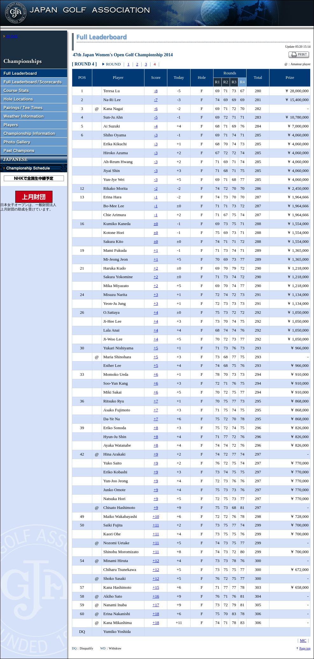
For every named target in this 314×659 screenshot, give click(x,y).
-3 (155, 135)
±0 (156, 223)
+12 (156, 560)
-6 (155, 108)
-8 (155, 90)
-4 (155, 126)
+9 (156, 454)
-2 (155, 188)
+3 (156, 294)
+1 (156, 250)
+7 (156, 401)
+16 (156, 596)
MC (303, 640)
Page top (305, 648)
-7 (155, 99)
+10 (156, 516)
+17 (156, 604)
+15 (156, 587)
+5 (156, 348)
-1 (155, 197)
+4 (156, 312)
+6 (156, 374)
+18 (156, 613)
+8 (156, 427)
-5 (155, 117)
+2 (156, 268)
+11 (156, 525)
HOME (12, 36)
